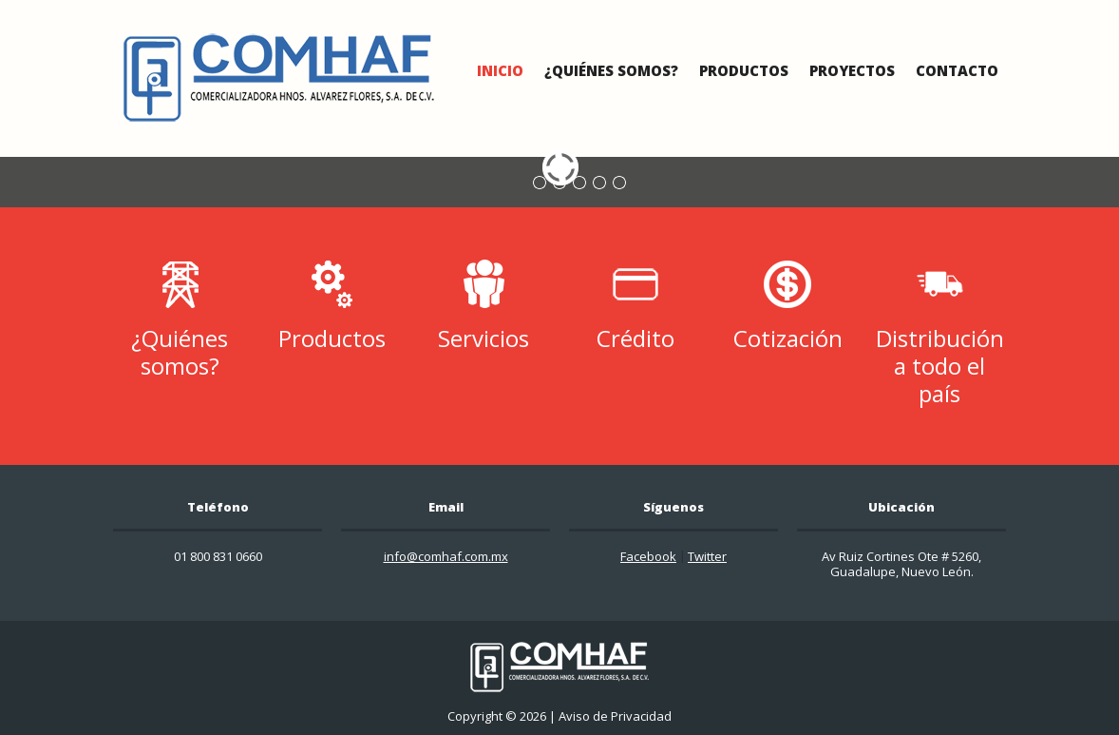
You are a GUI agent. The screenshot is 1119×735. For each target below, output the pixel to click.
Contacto (957, 70)
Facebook (648, 556)
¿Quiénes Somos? (611, 70)
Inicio (500, 70)
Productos (743, 70)
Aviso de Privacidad (615, 716)
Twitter (707, 556)
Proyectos (852, 70)
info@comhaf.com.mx (446, 556)
